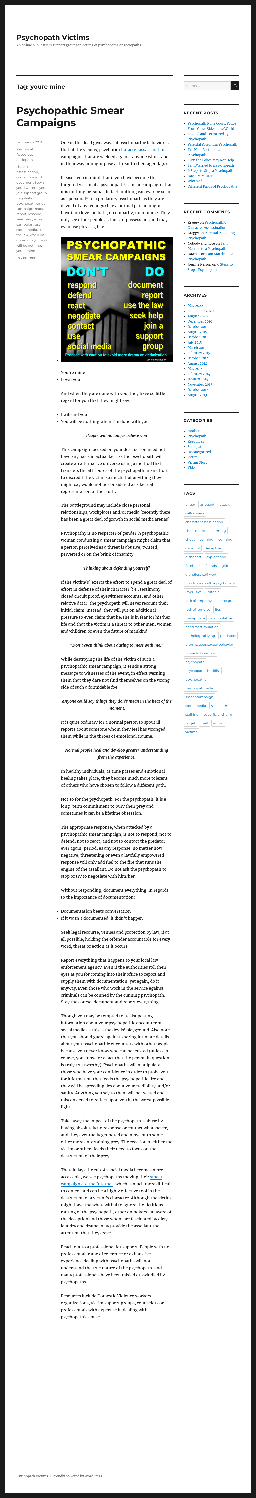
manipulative (221, 618)
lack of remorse (198, 609)
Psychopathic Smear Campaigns (70, 116)
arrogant (207, 504)
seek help (24, 219)
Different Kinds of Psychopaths (213, 186)
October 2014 (198, 358)
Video (192, 468)
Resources (24, 154)
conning (207, 539)
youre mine (25, 251)
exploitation (216, 557)
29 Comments (27, 258)
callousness (195, 513)
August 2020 (198, 316)
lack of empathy (199, 601)
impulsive (194, 592)
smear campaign (200, 697)
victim (193, 457)
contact (22, 177)
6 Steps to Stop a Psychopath (211, 171)
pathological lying (200, 636)
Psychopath (26, 149)
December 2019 (200, 321)
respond (35, 214)
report (21, 214)
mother (194, 431)
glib (225, 566)
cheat (190, 539)
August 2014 (197, 363)
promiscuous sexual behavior (209, 644)
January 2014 (198, 379)
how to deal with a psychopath (210, 583)
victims (191, 732)
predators (228, 636)
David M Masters (201, 176)
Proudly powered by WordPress (77, 1476)
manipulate (195, 618)
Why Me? (195, 181)
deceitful (193, 548)
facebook (193, 566)
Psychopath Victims (53, 37)
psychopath (195, 662)
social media (196, 706)
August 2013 (197, 395)
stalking (192, 714)
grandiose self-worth (202, 574)
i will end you (35, 188)
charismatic (195, 531)
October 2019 (198, 327)
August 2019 (198, 332)
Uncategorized (199, 452)
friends (211, 566)
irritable (213, 592)
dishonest (194, 557)
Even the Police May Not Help (211, 160)
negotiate (24, 198)
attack (225, 504)
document (25, 182)
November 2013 (200, 384)
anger (190, 504)
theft (204, 723)
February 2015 (199, 353)
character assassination (142, 149)
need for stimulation (202, 627)
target (191, 723)
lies (218, 609)
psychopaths (196, 679)
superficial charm (218, 714)
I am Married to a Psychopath (211, 165)
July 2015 (195, 342)
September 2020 (201, 311)
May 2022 (195, 306)
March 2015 (197, 348)
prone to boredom (200, 653)
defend (36, 177)
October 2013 (198, 390)
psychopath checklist (203, 671)
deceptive (213, 548)
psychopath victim (201, 688)
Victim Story (198, 462)
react (39, 209)
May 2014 (195, 369)
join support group (31, 193)
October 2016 (198, 337)
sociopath (219, 706)
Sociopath (24, 160)
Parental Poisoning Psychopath (213, 144)
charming (218, 531)
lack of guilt (226, 601)
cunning (225, 539)
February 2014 (199, 374)
